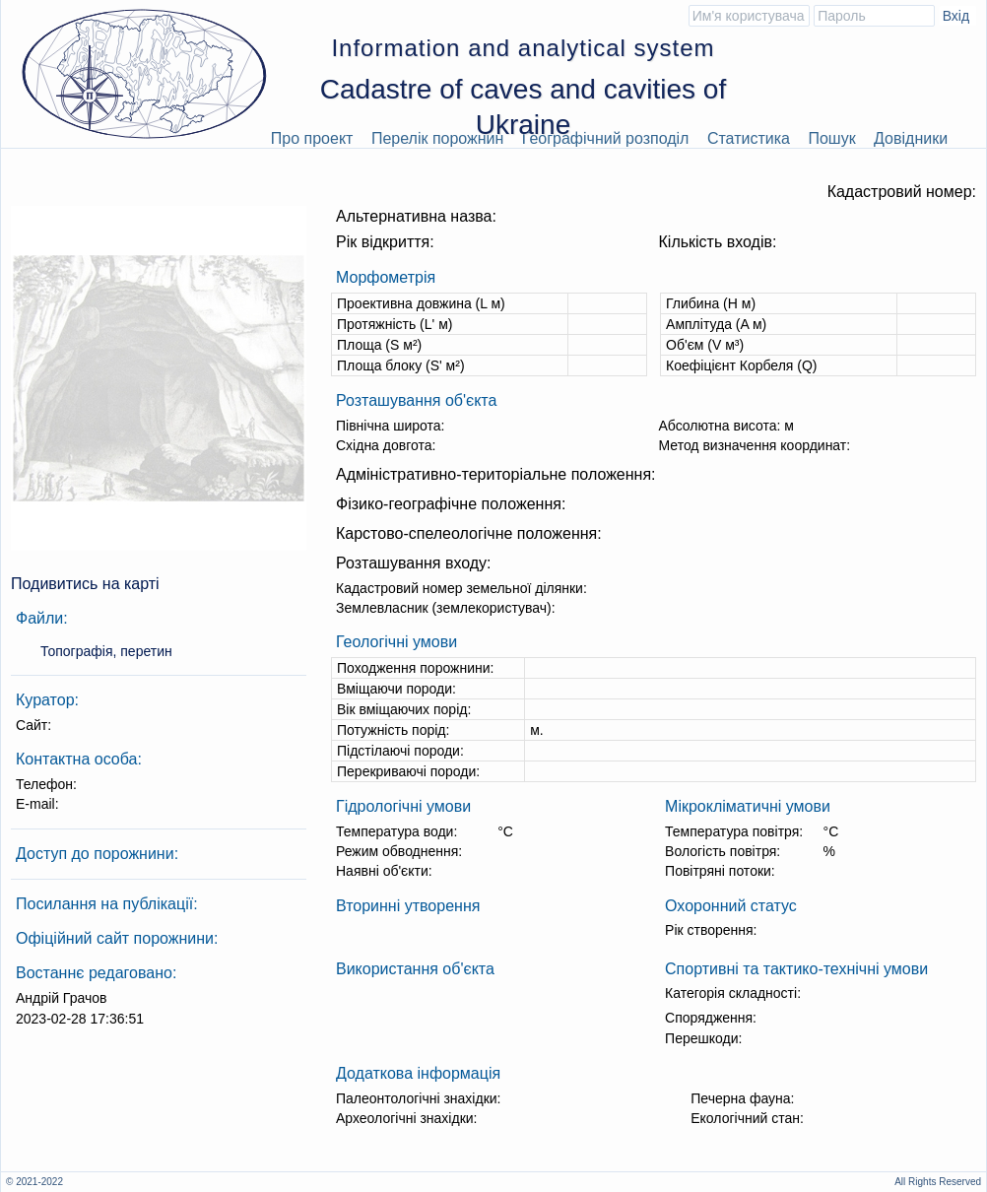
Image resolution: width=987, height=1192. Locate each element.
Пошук (831, 138)
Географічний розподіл (606, 138)
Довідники (911, 138)
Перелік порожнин (437, 138)
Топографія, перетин (106, 651)
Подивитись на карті (85, 583)
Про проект (312, 138)
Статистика (748, 138)
